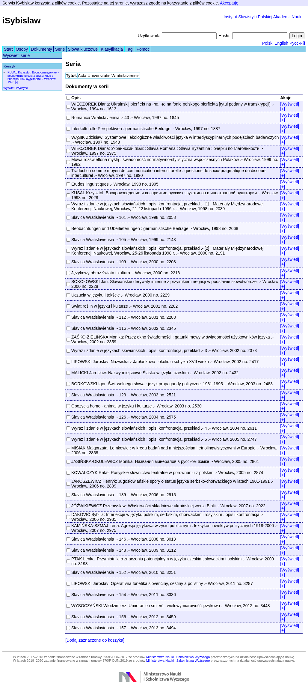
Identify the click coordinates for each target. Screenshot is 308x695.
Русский (297, 43)
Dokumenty (41, 49)
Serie (60, 49)
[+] (282, 108)
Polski (267, 43)
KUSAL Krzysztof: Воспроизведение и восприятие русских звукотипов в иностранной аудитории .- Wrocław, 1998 (33, 77)
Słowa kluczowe (83, 49)
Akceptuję (229, 3)
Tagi (130, 49)
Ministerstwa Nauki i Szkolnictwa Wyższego (178, 657)
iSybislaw (21, 20)
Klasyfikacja (112, 49)
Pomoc (143, 49)
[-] (16, 82)
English (281, 43)
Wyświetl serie (16, 55)
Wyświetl (9, 88)
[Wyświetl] (289, 104)
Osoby (22, 49)
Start (8, 49)
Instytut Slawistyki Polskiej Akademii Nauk (262, 16)
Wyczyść (22, 88)
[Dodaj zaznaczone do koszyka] (94, 640)
